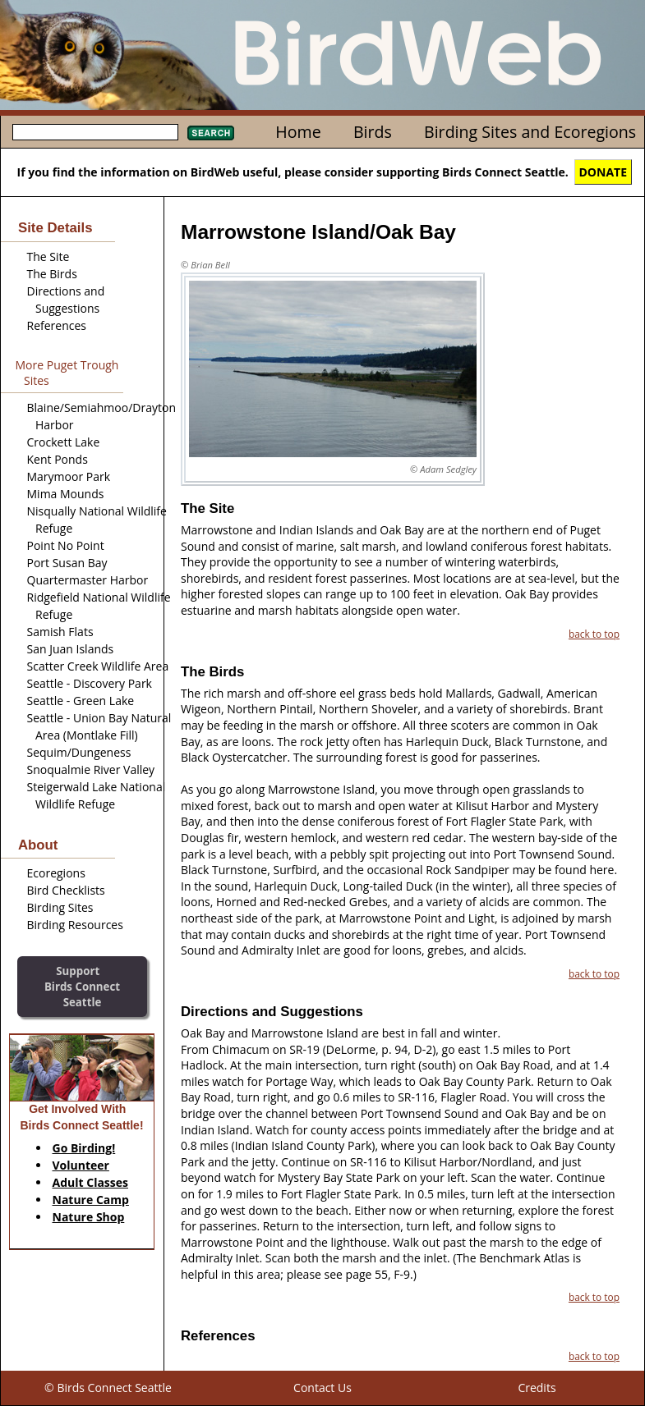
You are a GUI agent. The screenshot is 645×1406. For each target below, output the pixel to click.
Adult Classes (91, 1182)
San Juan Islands (70, 649)
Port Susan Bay (67, 562)
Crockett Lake (63, 442)
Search (210, 133)
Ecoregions (56, 873)
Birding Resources (75, 924)
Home (297, 132)
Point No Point (65, 545)
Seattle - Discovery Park (89, 683)
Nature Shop (89, 1217)
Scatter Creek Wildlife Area (98, 666)
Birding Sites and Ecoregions (530, 132)
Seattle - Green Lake (81, 700)
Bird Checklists (66, 890)
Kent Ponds (57, 459)
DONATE (603, 172)
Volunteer (81, 1165)
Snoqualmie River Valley (91, 769)
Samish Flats (60, 631)
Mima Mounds (65, 493)
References (56, 325)
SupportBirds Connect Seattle (82, 986)
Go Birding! (84, 1148)
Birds (372, 132)
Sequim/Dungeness (79, 752)
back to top (594, 633)
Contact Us (322, 1387)
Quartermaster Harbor (88, 580)
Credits (536, 1387)
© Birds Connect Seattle (108, 1387)
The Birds (52, 274)
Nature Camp (91, 1199)
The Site (48, 256)
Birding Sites (60, 907)
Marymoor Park (69, 476)
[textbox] (95, 132)
